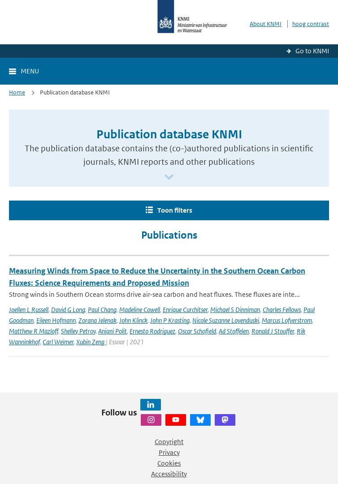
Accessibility (169, 474)
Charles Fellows (282, 309)
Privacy (169, 452)
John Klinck (133, 320)
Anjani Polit (112, 331)
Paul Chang (102, 309)
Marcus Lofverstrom (287, 320)
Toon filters (174, 210)
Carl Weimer (58, 342)
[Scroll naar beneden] (169, 177)
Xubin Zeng (91, 342)
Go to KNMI (312, 51)
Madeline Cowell (139, 309)
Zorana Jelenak (97, 320)
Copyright (169, 441)
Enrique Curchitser (185, 309)
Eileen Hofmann (56, 320)
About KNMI (266, 24)
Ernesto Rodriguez (152, 331)
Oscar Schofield (197, 331)
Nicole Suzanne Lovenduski (225, 320)
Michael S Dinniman (235, 309)
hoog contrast (310, 24)
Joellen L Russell (28, 309)
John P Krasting (170, 320)
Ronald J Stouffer (272, 331)
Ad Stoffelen (234, 331)
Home (17, 92)
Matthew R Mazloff (33, 331)
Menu (30, 71)
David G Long (68, 309)
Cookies (169, 463)
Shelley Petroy (78, 331)
